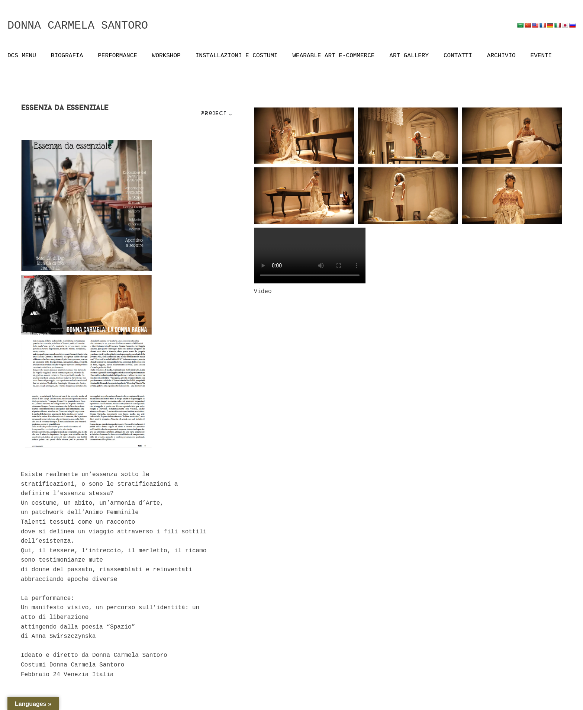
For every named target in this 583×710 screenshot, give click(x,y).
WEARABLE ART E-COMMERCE (334, 55)
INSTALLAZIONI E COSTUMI (237, 55)
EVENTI (541, 55)
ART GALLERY (409, 55)
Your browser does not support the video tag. (309, 255)
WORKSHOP (166, 55)
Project (214, 114)
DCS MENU (21, 55)
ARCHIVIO (501, 55)
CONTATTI (458, 55)
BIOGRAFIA (67, 55)
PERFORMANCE (117, 55)
